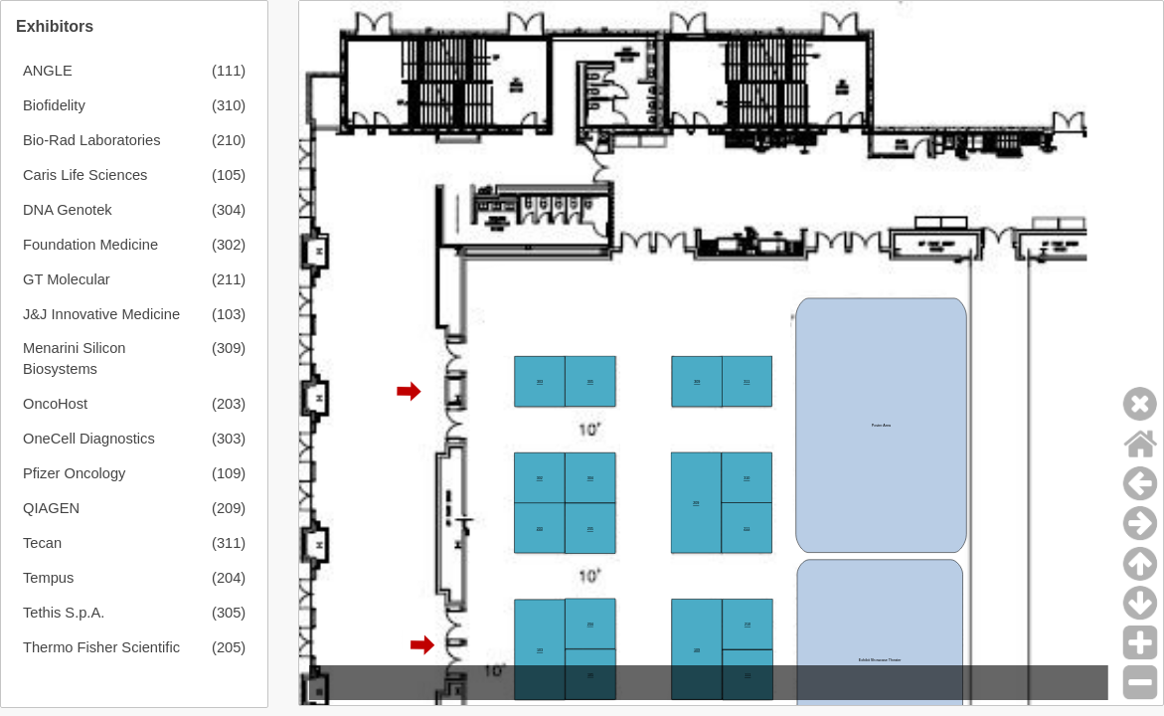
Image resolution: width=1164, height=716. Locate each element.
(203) (229, 404)
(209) (229, 508)
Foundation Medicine (90, 245)
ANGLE (48, 71)
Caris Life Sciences (85, 175)
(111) (229, 71)
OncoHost (55, 404)
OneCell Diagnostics (89, 439)
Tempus (48, 578)
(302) (229, 245)
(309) (229, 348)
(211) (229, 279)
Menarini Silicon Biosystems (74, 358)
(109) (229, 473)
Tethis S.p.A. (63, 613)
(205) (229, 647)
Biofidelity (54, 105)
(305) (229, 613)
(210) (229, 140)
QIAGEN (51, 508)
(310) (229, 105)
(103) (229, 314)
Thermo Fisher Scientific (101, 647)
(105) (229, 175)
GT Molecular (66, 279)
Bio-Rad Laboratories (92, 140)
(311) (229, 543)
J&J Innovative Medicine (101, 314)
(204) (229, 578)
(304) (229, 210)
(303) (229, 439)
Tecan (42, 543)
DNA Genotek (67, 210)
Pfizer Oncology (74, 473)
